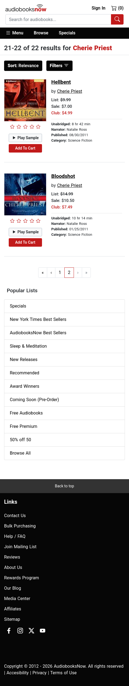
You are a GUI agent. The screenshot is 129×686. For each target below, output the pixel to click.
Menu (14, 32)
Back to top (64, 486)
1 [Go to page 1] (60, 272)
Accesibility (18, 672)
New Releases (23, 359)
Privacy (39, 672)
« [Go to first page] (43, 272)
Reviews (12, 557)
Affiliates (12, 609)
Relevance (23, 65)
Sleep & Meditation (28, 346)
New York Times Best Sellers (38, 319)
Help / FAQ (14, 536)
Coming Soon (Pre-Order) (34, 399)
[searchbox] (58, 19)
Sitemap (12, 619)
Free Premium (23, 426)
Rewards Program (21, 577)
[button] (17, 33)
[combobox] (64, 19)
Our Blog (12, 588)
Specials (67, 32)
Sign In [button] (98, 8)
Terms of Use (63, 672)
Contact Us (15, 515)
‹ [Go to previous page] (51, 272)
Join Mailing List (20, 546)
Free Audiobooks (26, 413)
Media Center (17, 598)
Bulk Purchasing (20, 526)
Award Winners (24, 386)
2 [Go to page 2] (69, 272)
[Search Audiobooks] (117, 19)
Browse (41, 32)
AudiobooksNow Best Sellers (38, 332)
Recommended (24, 372)
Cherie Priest (69, 91)
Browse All (20, 453)
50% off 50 (20, 439)
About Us (13, 567)
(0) (117, 8)
